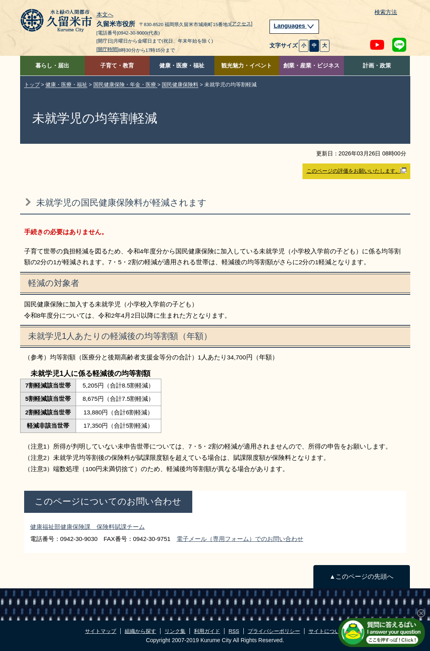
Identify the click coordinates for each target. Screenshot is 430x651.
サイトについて (327, 631)
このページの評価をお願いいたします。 (356, 170)
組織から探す (140, 631)
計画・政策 (377, 66)
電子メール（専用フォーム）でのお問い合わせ (240, 538)
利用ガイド (207, 631)
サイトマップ (100, 631)
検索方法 (385, 12)
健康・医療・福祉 (181, 66)
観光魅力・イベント (246, 66)
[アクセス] (241, 24)
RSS (233, 631)
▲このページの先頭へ (361, 576)
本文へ (105, 15)
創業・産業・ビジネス (311, 66)
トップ (32, 85)
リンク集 (175, 631)
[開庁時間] (108, 49)
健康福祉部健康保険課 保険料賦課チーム (87, 526)
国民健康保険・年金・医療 (125, 85)
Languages (294, 25)
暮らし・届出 (52, 66)
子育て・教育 (117, 66)
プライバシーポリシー (274, 631)
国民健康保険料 (180, 85)
